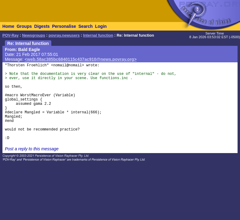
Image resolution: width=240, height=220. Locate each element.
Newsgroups (33, 35)
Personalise (64, 26)
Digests (42, 26)
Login (101, 26)
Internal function (98, 35)
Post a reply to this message (32, 148)
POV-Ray (10, 35)
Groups (24, 26)
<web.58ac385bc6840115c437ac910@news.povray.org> (81, 59)
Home (8, 26)
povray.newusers (64, 35)
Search (85, 26)
